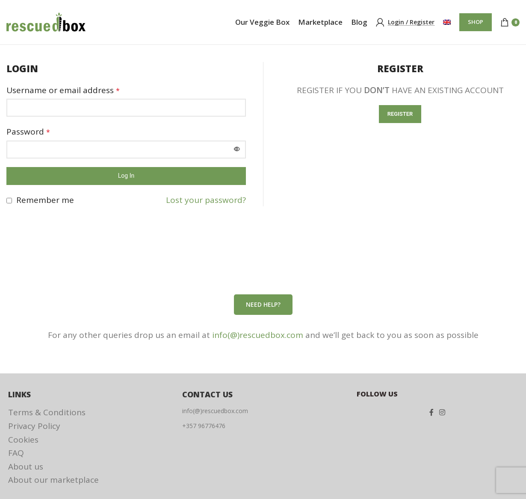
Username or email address (63, 90)
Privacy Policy (34, 425)
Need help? (263, 304)
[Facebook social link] (431, 412)
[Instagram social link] (442, 412)
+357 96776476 (203, 426)
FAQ (16, 452)
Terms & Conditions (47, 412)
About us (25, 466)
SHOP (475, 22)
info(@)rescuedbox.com (257, 334)
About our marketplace (53, 479)
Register (400, 114)
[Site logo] (46, 21)
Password (28, 131)
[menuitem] (447, 22)
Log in (126, 175)
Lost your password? (206, 199)
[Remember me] (9, 200)
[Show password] (237, 150)
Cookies (23, 439)
